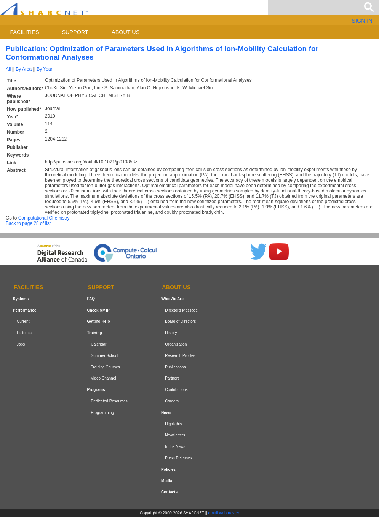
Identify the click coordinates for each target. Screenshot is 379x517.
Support (75, 32)
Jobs (21, 344)
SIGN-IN (362, 21)
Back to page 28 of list (28, 223)
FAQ (91, 299)
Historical (24, 333)
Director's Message (181, 310)
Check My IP (98, 310)
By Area (24, 69)
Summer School (104, 356)
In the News (175, 446)
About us (125, 32)
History (171, 333)
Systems (21, 299)
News (166, 412)
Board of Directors (180, 322)
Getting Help (98, 322)
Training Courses (105, 367)
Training (94, 333)
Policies (168, 469)
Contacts (169, 492)
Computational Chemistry (44, 218)
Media (166, 481)
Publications (175, 367)
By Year (44, 69)
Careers (172, 401)
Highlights (173, 424)
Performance (25, 310)
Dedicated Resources (109, 401)
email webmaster (224, 513)
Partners (172, 378)
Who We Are (172, 299)
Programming (102, 412)
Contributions (176, 390)
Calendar (99, 344)
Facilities (24, 32)
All (8, 69)
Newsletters (175, 435)
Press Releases (178, 458)
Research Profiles (180, 356)
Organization (176, 344)
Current (23, 322)
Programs (96, 390)
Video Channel (103, 378)
